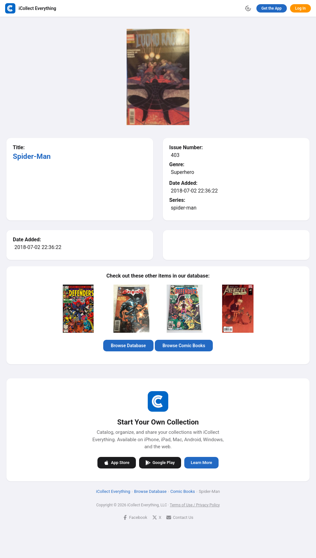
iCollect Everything (113, 491)
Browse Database (128, 345)
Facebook (135, 517)
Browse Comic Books (183, 345)
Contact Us (179, 517)
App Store (116, 462)
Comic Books (182, 491)
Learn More (201, 462)
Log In (300, 8)
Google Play (160, 462)
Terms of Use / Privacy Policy (195, 505)
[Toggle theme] (248, 8)
